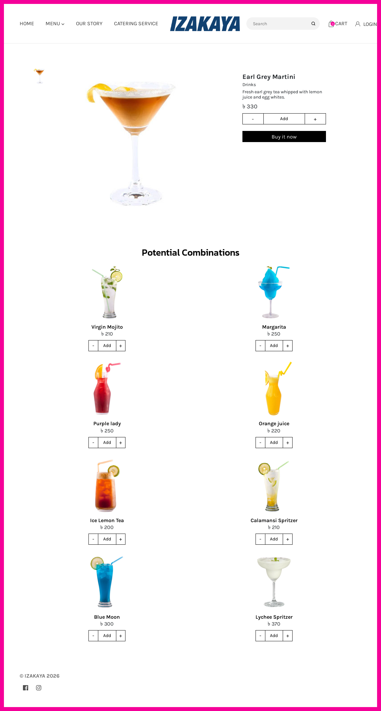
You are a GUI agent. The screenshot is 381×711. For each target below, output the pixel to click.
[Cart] (338, 23)
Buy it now (284, 137)
